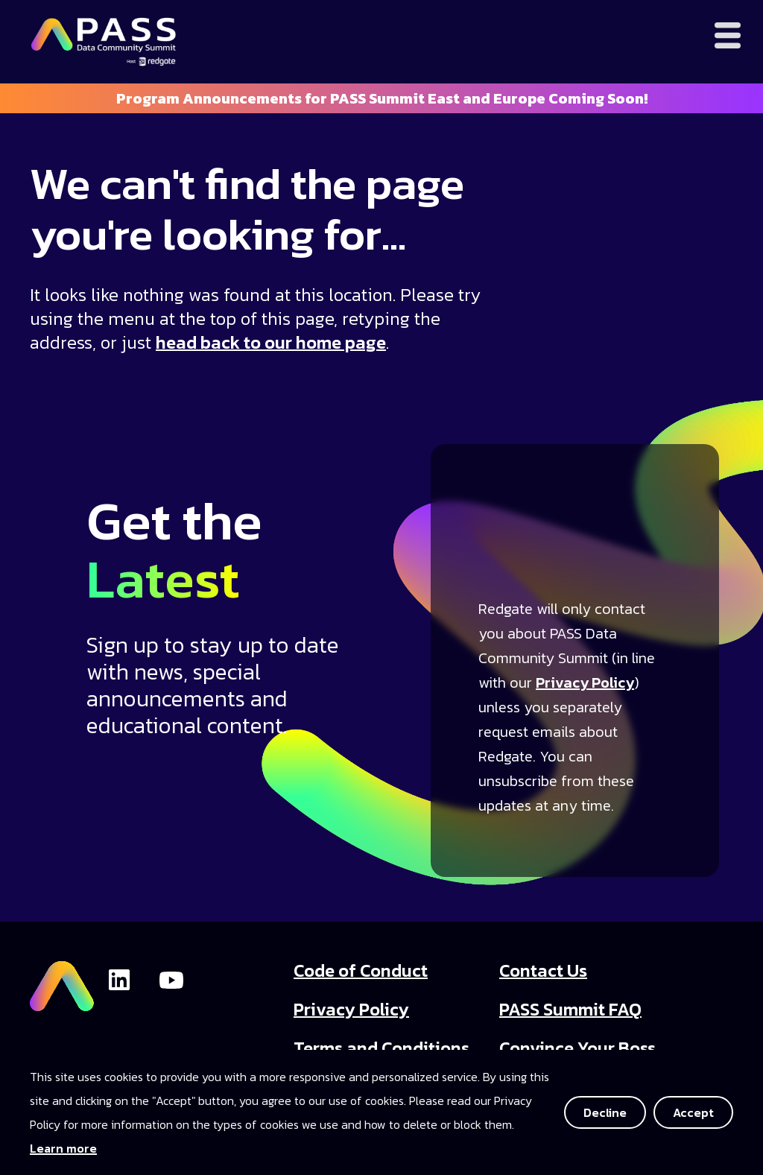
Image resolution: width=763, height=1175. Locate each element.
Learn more (63, 1148)
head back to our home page (271, 342)
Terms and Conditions (381, 1048)
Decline (605, 1112)
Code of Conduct (361, 970)
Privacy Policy (585, 682)
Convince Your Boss (577, 1048)
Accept (693, 1112)
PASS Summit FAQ (570, 1009)
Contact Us (543, 970)
